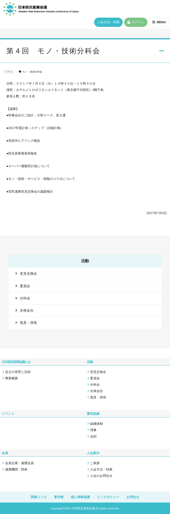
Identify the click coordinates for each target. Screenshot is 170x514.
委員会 (24, 286)
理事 (93, 430)
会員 (5, 453)
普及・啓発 (28, 325)
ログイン (137, 22)
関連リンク (39, 497)
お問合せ (133, 497)
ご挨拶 (95, 463)
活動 (90, 363)
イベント (8, 414)
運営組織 (93, 414)
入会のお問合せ (101, 475)
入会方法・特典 (108, 22)
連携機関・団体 (16, 469)
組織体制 (96, 424)
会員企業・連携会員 (19, 463)
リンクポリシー (108, 497)
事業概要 (11, 379)
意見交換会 (28, 274)
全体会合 (26, 312)
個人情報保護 (80, 497)
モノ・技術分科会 (33, 72)
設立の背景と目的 (18, 372)
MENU (161, 22)
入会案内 (93, 453)
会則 (93, 437)
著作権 (58, 497)
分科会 (9, 72)
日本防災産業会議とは (16, 363)
